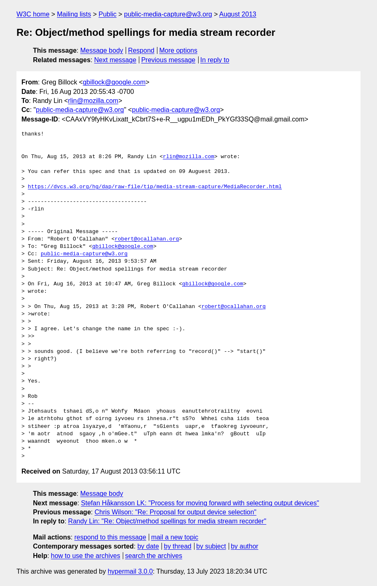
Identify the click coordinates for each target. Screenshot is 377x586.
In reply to (214, 59)
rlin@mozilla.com (93, 100)
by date (148, 546)
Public (107, 14)
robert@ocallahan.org (147, 239)
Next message (115, 59)
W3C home (32, 14)
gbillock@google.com (114, 82)
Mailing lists (74, 14)
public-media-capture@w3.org (168, 14)
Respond (141, 50)
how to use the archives (85, 555)
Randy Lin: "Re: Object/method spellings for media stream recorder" (167, 521)
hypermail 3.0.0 (130, 571)
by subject (211, 546)
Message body (101, 50)
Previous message (168, 59)
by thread (178, 546)
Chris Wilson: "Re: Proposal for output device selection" (175, 512)
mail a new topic (175, 537)
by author (244, 546)
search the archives (154, 555)
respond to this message (110, 537)
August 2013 (237, 14)
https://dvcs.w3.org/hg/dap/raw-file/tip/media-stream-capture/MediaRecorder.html (155, 187)
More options (178, 50)
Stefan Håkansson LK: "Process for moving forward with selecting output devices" (200, 503)
